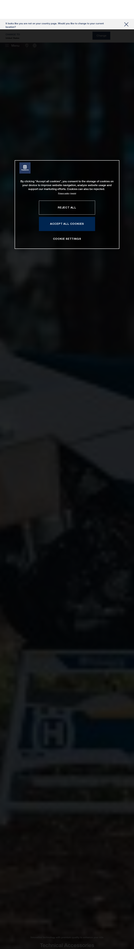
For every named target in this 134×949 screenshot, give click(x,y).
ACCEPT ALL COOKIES (67, 194)
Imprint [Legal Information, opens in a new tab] (73, 164)
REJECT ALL (67, 178)
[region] (67, 175)
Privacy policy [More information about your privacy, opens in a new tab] (63, 164)
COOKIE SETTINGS (67, 209)
